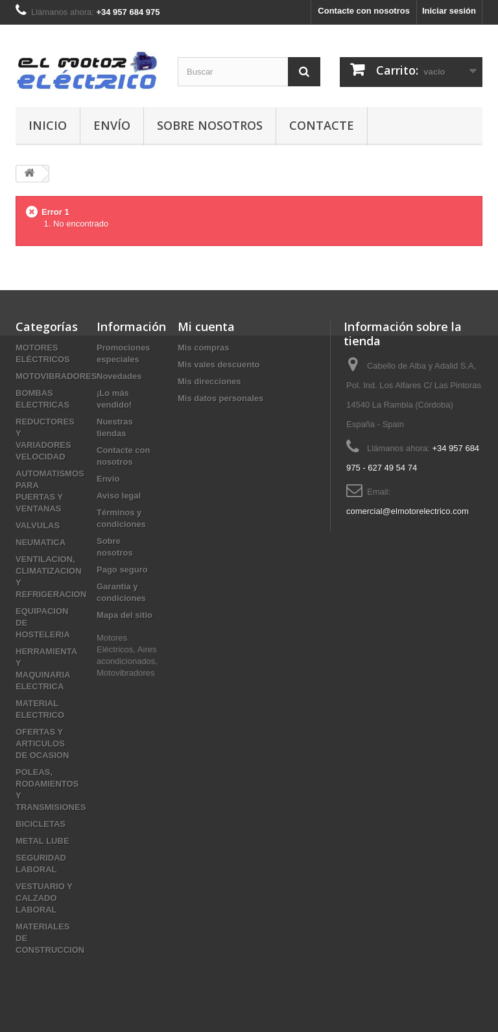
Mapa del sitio (124, 615)
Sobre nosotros (210, 125)
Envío (111, 125)
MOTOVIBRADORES (56, 376)
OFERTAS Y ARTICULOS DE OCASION (42, 743)
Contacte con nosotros (364, 11)
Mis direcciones (209, 381)
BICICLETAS (40, 824)
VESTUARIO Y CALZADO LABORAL (44, 898)
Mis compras (203, 347)
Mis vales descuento (218, 364)
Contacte (321, 125)
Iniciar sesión (449, 11)
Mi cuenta (206, 326)
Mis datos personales (220, 398)
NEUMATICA (40, 542)
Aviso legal (119, 495)
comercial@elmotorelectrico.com (407, 511)
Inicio (48, 125)
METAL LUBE (42, 841)
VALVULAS (38, 525)
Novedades (119, 376)
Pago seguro (122, 569)
